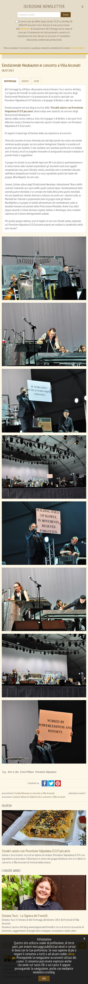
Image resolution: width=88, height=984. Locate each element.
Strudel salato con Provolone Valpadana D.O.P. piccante (36, 851)
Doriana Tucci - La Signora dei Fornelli (24, 915)
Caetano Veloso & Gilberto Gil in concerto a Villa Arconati (38, 796)
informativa (25, 28)
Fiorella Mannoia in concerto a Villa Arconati (34, 793)
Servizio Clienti (77, 48)
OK (44, 978)
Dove (36, 81)
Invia (65, 14)
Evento (25, 81)
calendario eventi (76, 793)
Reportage (10, 81)
